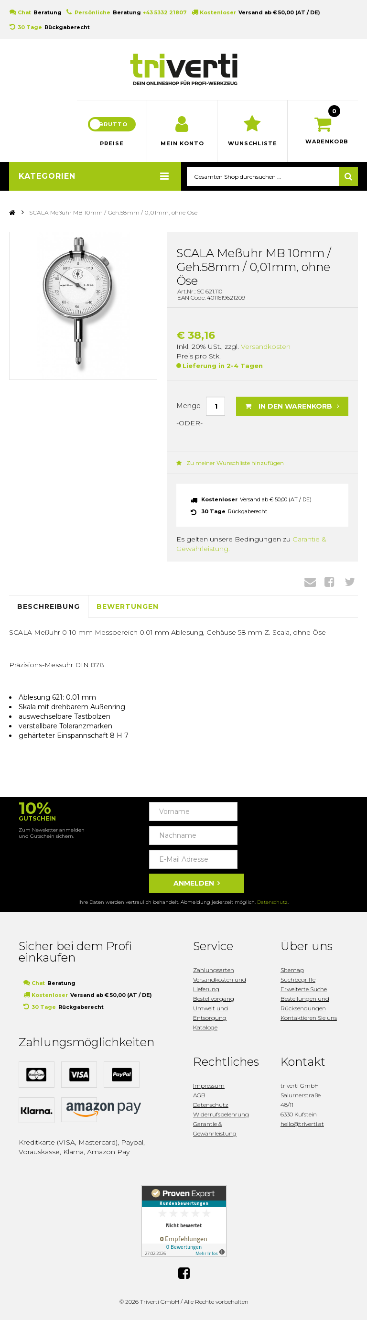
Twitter (350, 581)
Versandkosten (266, 346)
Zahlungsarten (213, 970)
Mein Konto (182, 143)
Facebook (329, 581)
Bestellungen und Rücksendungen (305, 1003)
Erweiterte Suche (304, 989)
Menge (188, 405)
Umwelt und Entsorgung (210, 1013)
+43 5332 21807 (164, 12)
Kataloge (205, 1027)
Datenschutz (272, 902)
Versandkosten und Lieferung (219, 984)
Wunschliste (252, 143)
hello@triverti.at (302, 1123)
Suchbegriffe (298, 979)
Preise (112, 143)
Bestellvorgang (213, 998)
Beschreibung (48, 606)
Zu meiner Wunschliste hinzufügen (230, 462)
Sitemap (292, 970)
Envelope (310, 581)
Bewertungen (128, 606)
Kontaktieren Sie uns (309, 1017)
